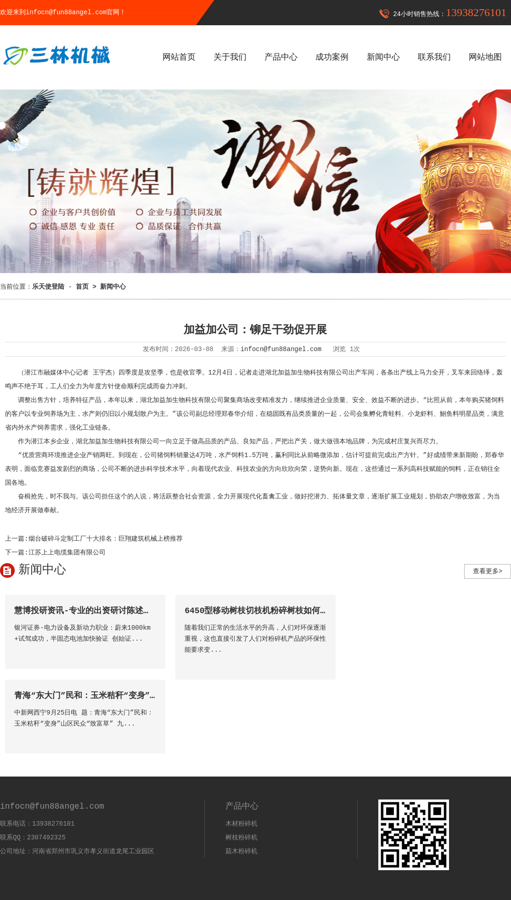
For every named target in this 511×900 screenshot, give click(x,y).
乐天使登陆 (16, 872)
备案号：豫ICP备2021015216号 (227, 890)
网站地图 (485, 57)
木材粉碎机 (241, 750)
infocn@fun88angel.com (281, 349)
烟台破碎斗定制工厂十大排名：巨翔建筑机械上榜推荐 (105, 538)
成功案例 (331, 57)
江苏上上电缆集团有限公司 (67, 552)
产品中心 (281, 57)
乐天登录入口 (19, 858)
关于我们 (230, 57)
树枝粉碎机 (241, 763)
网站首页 (179, 57)
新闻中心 (383, 57)
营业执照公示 (491, 890)
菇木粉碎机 (241, 777)
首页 (82, 287)
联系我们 (434, 57)
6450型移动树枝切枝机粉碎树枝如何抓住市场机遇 (277, 610)
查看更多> (487, 571)
